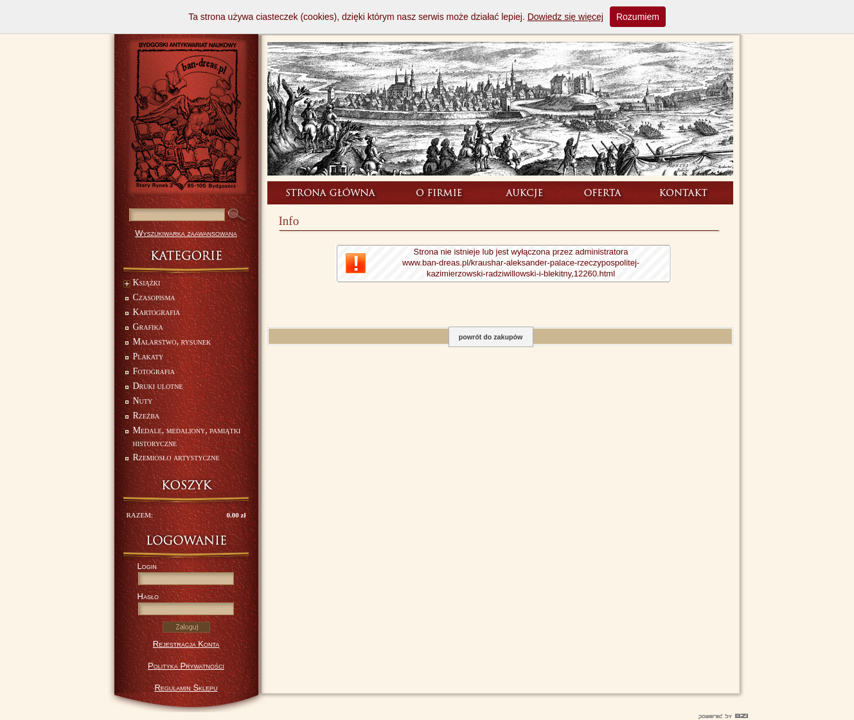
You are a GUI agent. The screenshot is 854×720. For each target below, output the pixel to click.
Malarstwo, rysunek (172, 341)
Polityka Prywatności (186, 665)
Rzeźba (146, 415)
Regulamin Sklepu (185, 687)
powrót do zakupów (490, 337)
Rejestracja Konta (186, 644)
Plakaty (148, 356)
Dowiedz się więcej (565, 17)
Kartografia (157, 312)
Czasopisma (154, 297)
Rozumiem (637, 17)
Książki (142, 284)
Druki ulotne (158, 386)
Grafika (148, 327)
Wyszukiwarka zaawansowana (186, 233)
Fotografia (154, 371)
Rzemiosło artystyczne (176, 457)
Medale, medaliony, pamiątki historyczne (187, 437)
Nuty (143, 401)
